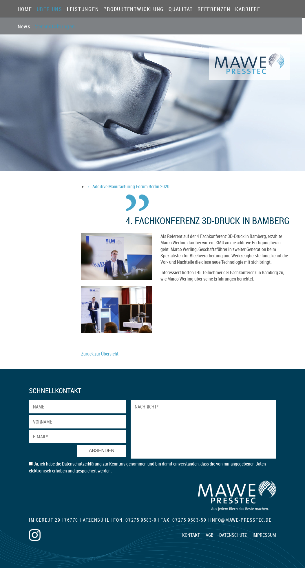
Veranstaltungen (47, 26)
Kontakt (191, 535)
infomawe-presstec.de (241, 520)
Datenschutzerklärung (82, 464)
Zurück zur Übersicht (99, 354)
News (24, 26)
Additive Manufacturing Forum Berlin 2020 (128, 186)
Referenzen (214, 9)
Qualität (181, 9)
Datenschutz (233, 535)
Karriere (247, 9)
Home (25, 9)
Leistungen (83, 9)
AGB (209, 535)
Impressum (264, 535)
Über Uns (49, 9)
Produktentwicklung (133, 9)
